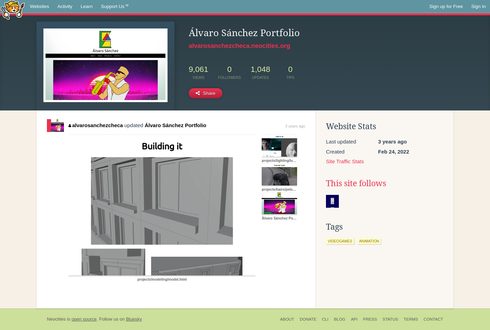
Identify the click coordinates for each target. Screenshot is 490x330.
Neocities (56, 319)
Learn (87, 6)
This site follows (356, 183)
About (287, 319)
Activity (64, 6)
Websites (39, 6)
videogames (340, 241)
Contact (433, 319)
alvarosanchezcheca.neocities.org (239, 45)
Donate (308, 319)
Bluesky (134, 319)
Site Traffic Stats (345, 161)
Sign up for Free (446, 6)
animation (369, 241)
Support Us (115, 6)
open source (84, 319)
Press (370, 319)
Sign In (478, 6)
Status (390, 319)
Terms (411, 319)
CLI (325, 319)
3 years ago (295, 126)
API (354, 319)
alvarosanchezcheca (95, 125)
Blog (339, 319)
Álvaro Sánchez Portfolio (175, 125)
